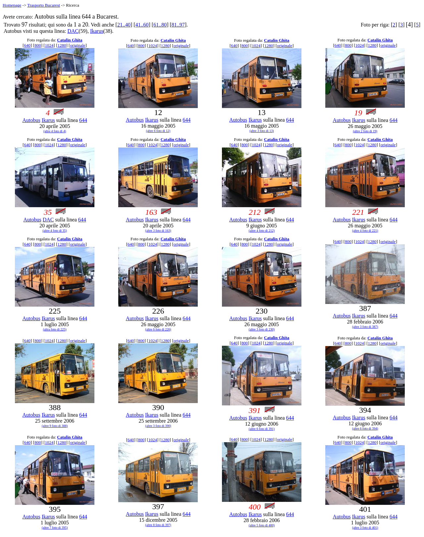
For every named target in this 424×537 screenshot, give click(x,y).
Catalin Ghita (69, 39)
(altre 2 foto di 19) (365, 131)
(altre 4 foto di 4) (54, 131)
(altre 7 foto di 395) (55, 527)
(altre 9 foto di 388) (55, 426)
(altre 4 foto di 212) (262, 230)
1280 (61, 45)
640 (27, 45)
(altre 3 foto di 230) (262, 329)
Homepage (12, 5)
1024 (49, 45)
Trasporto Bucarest (43, 5)
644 (83, 120)
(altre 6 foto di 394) (365, 428)
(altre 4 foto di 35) (55, 230)
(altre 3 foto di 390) (158, 426)
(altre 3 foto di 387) (365, 326)
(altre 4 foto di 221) (365, 230)
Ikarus (96, 31)
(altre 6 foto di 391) (262, 429)
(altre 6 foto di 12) (158, 131)
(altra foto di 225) (55, 329)
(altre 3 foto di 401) (365, 527)
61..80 (160, 25)
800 (37, 45)
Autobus (31, 120)
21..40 (124, 25)
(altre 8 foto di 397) (158, 525)
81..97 (178, 25)
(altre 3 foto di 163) (158, 230)
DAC (73, 31)
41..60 (142, 25)
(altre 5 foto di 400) (262, 525)
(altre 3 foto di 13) (261, 131)
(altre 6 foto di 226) (158, 329)
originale (77, 45)
